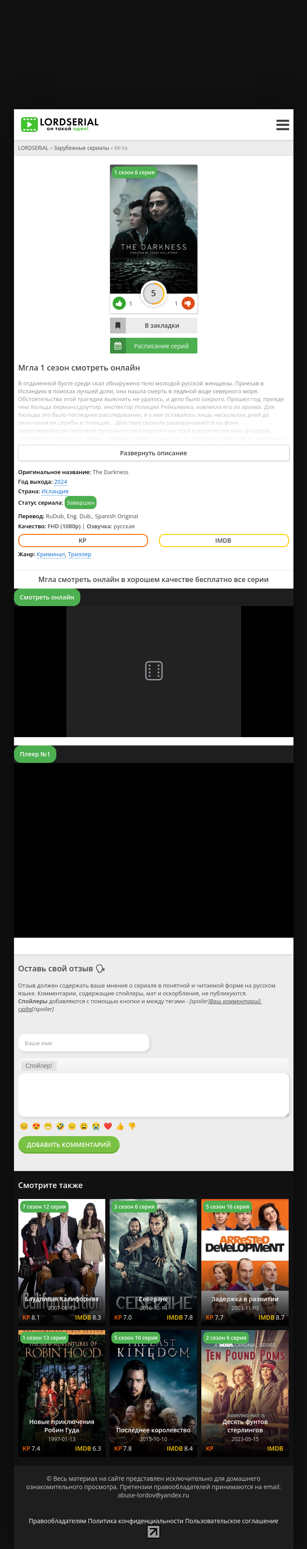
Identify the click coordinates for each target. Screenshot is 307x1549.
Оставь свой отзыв (55, 968)
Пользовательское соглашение (231, 1521)
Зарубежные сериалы (81, 148)
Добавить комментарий (69, 1144)
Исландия (55, 491)
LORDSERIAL (33, 148)
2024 (60, 481)
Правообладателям (57, 1521)
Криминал (51, 554)
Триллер (80, 554)
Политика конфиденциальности (135, 1521)
